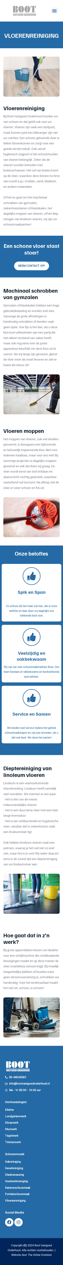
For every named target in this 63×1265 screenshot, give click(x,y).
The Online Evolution (40, 1254)
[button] (54, 10)
